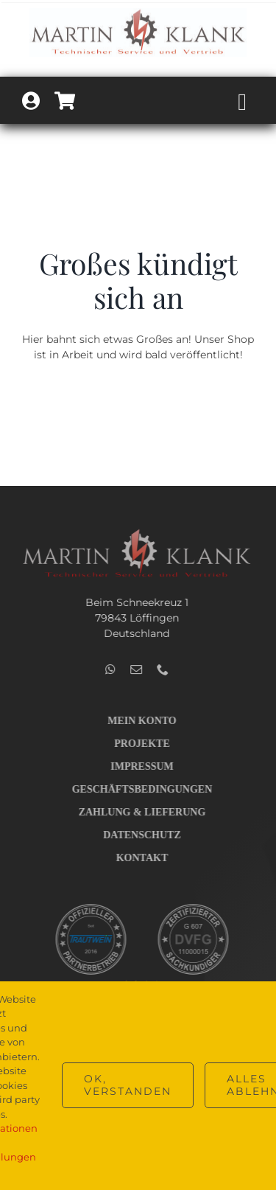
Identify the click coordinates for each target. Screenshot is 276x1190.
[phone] (161, 669)
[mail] (135, 669)
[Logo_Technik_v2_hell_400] (135, 533)
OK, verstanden (127, 1085)
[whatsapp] (109, 669)
